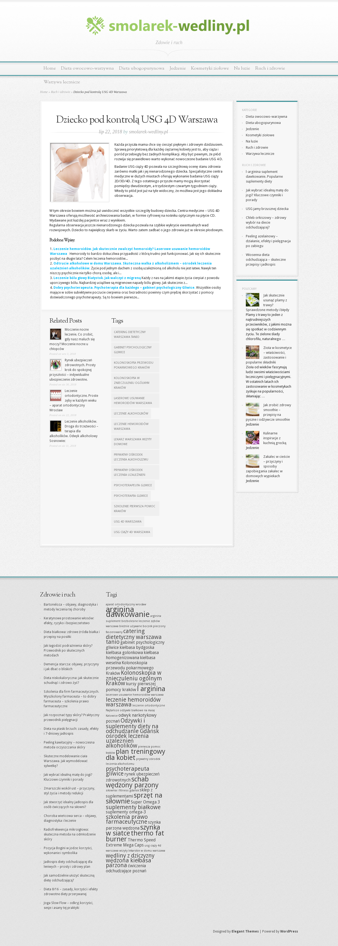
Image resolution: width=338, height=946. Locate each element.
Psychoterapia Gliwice (131, 496)
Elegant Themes (245, 931)
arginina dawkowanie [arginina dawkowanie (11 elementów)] (128, 612)
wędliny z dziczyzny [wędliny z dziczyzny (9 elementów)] (130, 855)
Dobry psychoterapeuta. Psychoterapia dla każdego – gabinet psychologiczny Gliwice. (124, 288)
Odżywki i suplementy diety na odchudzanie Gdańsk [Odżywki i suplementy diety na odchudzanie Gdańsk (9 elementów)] (132, 725)
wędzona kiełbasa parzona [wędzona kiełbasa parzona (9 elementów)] (128, 863)
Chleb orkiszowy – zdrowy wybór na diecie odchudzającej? (266, 222)
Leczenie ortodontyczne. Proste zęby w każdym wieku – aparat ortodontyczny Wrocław (73, 400)
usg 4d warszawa (128, 521)
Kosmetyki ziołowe (210, 68)
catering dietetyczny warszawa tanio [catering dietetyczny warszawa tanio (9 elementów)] (134, 636)
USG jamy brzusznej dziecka (267, 209)
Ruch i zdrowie (270, 68)
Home (50, 68)
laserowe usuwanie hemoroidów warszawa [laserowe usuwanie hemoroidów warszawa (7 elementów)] (135, 695)
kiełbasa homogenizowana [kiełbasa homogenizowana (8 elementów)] (132, 655)
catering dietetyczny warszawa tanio (130, 334)
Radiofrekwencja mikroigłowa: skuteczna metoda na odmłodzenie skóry (70, 834)
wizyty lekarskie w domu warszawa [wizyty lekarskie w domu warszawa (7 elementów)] (142, 850)
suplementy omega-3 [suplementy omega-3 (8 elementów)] (126, 812)
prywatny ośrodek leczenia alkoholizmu (131, 457)
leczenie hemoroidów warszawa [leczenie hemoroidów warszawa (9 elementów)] (133, 702)
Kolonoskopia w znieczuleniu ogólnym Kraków (131, 383)
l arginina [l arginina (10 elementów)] (151, 689)
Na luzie (242, 68)
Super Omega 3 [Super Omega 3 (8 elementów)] (145, 802)
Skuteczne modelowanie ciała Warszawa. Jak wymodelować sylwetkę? (66, 761)
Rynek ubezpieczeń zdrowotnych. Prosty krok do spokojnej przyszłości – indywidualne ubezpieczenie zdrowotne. (72, 369)
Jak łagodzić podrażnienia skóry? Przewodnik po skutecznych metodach (68, 650)
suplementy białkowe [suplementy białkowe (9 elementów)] (133, 807)
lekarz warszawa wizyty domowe (133, 442)
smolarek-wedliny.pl (148, 131)
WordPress (289, 931)
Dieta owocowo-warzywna (87, 68)
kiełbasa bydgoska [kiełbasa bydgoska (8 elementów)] (137, 647)
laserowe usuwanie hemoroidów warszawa (133, 401)
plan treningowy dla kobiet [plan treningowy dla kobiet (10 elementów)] (135, 755)
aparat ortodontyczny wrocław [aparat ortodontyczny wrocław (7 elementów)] (126, 604)
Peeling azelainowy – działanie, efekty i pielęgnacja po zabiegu (268, 241)
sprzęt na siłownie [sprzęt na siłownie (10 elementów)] (134, 798)
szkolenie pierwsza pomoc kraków (134, 509)
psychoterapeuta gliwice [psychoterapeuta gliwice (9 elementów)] (127, 771)
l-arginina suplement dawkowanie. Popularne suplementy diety (264, 176)
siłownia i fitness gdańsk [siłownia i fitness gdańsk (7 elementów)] (122, 790)
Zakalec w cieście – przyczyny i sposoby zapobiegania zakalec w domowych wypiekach (268, 466)
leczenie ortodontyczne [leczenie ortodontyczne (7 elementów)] (148, 705)
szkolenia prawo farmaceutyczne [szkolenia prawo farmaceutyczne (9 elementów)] (127, 819)
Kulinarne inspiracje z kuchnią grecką (274, 438)
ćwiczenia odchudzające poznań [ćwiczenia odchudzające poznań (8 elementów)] (126, 868)
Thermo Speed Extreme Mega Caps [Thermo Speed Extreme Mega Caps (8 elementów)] (131, 842)
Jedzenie (178, 68)
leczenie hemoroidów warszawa (131, 426)
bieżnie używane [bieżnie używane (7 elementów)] (130, 626)
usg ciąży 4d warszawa (132, 532)
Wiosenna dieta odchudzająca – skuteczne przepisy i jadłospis (266, 259)
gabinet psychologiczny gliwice (133, 350)
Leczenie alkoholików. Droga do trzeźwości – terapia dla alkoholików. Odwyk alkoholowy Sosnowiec (73, 431)
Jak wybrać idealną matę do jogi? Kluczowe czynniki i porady (267, 195)
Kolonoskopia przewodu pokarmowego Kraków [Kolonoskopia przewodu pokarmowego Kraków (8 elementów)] (130, 668)
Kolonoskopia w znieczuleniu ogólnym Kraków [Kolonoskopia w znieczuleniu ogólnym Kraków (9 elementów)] (134, 678)
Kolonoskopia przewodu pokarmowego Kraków (133, 365)
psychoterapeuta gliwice (133, 485)
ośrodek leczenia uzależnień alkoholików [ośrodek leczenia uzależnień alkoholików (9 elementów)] (127, 741)
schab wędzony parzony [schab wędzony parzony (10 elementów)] (132, 782)
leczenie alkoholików (131, 413)
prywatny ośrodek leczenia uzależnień (129, 472)
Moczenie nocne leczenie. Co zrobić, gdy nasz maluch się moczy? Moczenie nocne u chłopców (72, 339)
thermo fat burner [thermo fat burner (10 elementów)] (135, 836)
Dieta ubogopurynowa (141, 68)
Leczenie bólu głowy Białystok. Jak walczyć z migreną (97, 278)
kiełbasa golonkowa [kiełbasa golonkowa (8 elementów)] (124, 652)
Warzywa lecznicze (62, 82)
